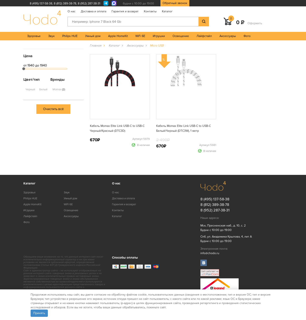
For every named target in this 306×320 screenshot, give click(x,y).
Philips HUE (70, 36)
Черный (30, 89)
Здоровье (34, 36)
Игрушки (159, 36)
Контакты (150, 11)
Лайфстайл (204, 36)
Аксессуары (228, 36)
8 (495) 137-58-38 (41, 3)
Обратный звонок (175, 3)
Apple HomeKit (118, 36)
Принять (39, 313)
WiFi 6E (140, 36)
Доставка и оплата (93, 11)
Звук (51, 36)
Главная (96, 45)
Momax (58, 89)
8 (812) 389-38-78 (65, 3)
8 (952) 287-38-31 (89, 3)
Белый (43, 89)
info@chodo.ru (209, 253)
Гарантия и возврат (125, 11)
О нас (71, 11)
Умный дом (93, 36)
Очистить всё (53, 109)
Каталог (167, 11)
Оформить (255, 23)
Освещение (181, 36)
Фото (247, 36)
